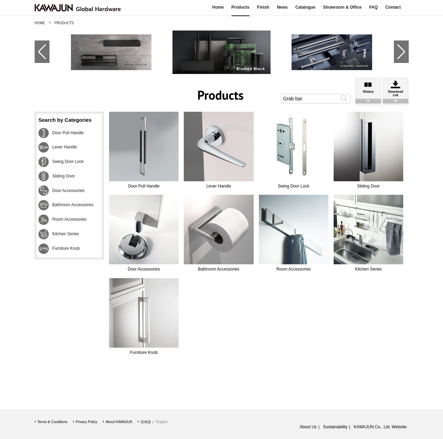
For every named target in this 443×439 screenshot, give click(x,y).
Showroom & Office (342, 7)
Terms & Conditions (52, 422)
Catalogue (305, 7)
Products (241, 7)
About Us (308, 426)
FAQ (373, 7)
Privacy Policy (86, 422)
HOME (40, 23)
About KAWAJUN (119, 422)
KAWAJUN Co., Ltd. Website (380, 426)
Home (218, 7)
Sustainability (335, 426)
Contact (393, 7)
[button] (39, 52)
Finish (263, 7)
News (282, 7)
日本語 (146, 422)
